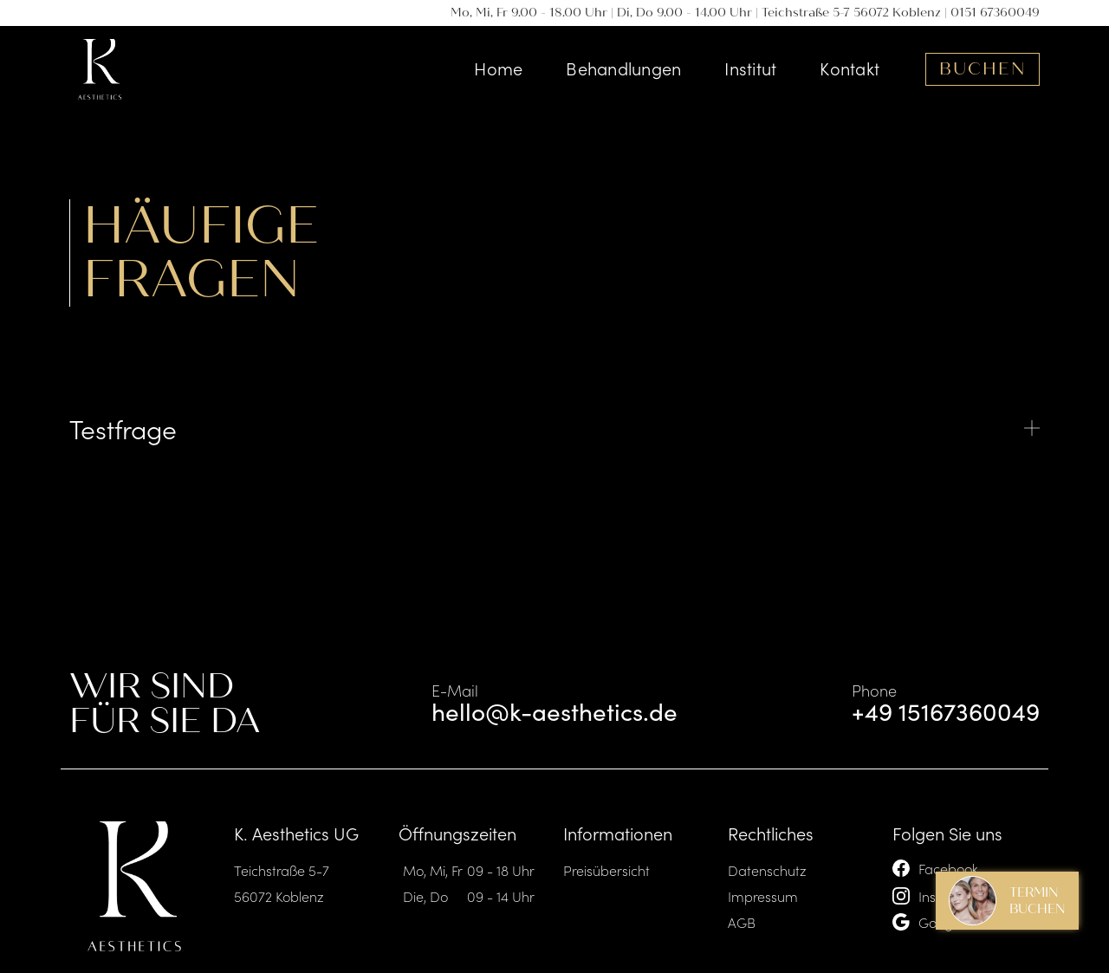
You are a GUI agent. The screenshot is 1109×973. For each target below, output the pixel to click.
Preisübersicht (606, 869)
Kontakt (849, 67)
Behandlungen (623, 67)
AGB (742, 921)
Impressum (763, 895)
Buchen (982, 69)
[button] (554, 428)
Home (498, 67)
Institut (750, 67)
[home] (99, 69)
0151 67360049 (995, 12)
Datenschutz (767, 869)
